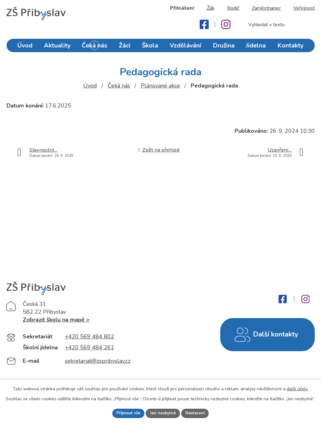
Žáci (125, 48)
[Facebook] (204, 24)
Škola (151, 48)
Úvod (27, 48)
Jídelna (255, 48)
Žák (211, 8)
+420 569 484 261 (89, 349)
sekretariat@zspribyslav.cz (97, 362)
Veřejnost (304, 8)
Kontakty (288, 48)
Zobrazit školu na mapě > (56, 321)
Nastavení (197, 413)
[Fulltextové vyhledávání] (278, 24)
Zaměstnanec (266, 8)
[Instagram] (226, 24)
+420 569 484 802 (89, 338)
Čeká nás (95, 48)
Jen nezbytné (163, 413)
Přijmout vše (126, 413)
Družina (223, 48)
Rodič (233, 8)
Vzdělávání (186, 48)
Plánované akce (160, 85)
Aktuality (59, 48)
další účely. (297, 388)
